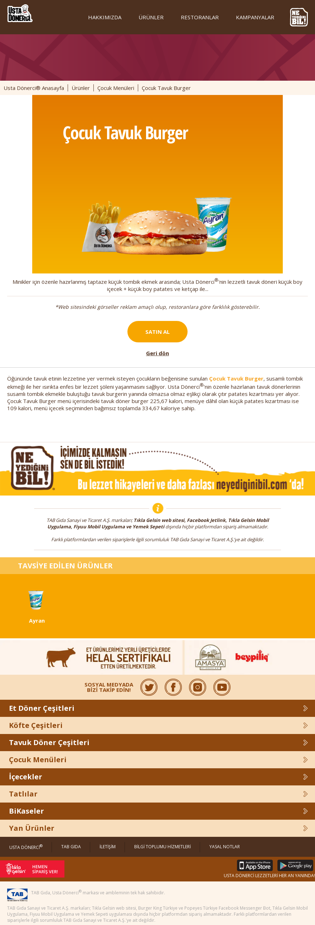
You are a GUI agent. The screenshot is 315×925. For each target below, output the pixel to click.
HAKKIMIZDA (104, 17)
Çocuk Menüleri (115, 87)
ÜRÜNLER (151, 17)
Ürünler (81, 87)
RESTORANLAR (200, 17)
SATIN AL (157, 331)
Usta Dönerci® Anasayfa (34, 87)
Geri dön (157, 353)
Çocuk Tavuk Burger (236, 378)
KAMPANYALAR (255, 17)
